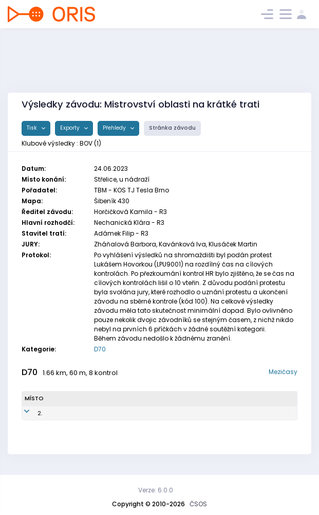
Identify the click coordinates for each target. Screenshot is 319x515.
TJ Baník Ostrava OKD (201, 413)
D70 (100, 349)
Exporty (70, 128)
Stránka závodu (172, 128)
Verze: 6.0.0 (155, 490)
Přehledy (115, 128)
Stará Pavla (68, 413)
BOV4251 (108, 413)
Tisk (33, 128)
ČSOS (198, 504)
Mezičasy (283, 371)
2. (27, 413)
